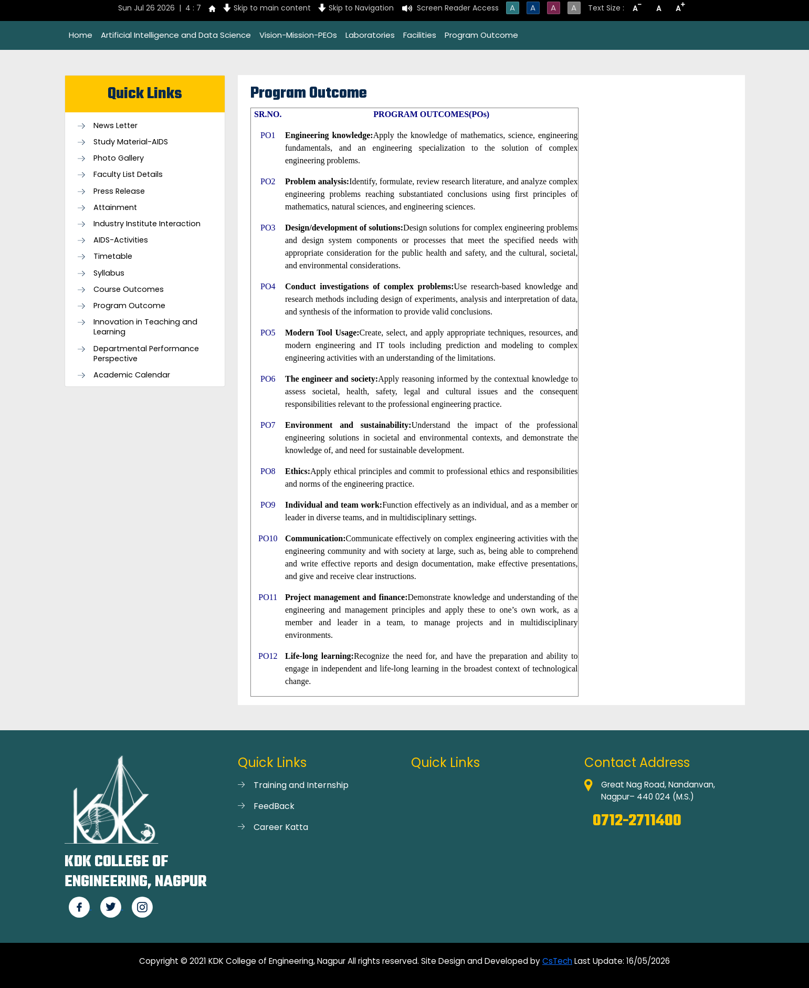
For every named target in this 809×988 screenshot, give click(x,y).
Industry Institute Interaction (147, 224)
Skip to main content (272, 8)
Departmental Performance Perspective (146, 354)
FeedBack (274, 806)
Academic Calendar (131, 375)
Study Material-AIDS (130, 142)
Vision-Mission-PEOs (298, 34)
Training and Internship (301, 785)
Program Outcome (481, 34)
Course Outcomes (128, 290)
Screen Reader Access (458, 8)
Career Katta (281, 827)
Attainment (115, 208)
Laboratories (370, 34)
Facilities (419, 34)
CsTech (557, 960)
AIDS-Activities (120, 240)
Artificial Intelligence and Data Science (176, 34)
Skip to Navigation (361, 8)
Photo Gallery (118, 158)
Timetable (112, 256)
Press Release (119, 191)
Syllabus (108, 273)
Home (80, 34)
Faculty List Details (128, 175)
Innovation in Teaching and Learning (145, 327)
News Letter (115, 126)
